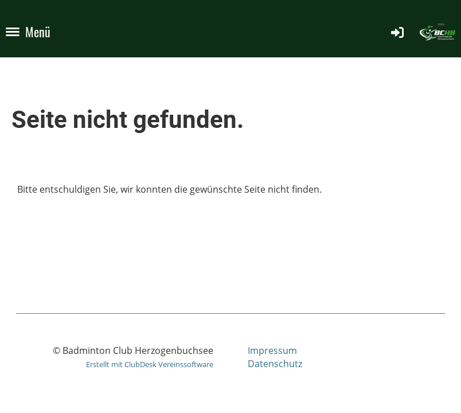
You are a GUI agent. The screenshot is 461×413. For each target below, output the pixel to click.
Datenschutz (275, 363)
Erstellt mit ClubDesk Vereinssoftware (149, 364)
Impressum (272, 350)
